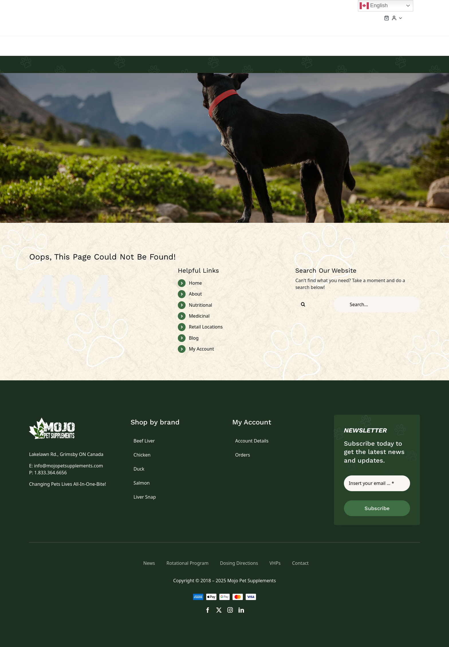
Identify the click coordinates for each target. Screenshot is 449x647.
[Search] (303, 304)
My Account (201, 349)
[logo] (58, 420)
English (374, 5)
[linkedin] (241, 610)
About (195, 294)
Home (195, 283)
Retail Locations (206, 327)
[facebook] (207, 610)
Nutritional (200, 305)
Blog (194, 338)
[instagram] (230, 610)
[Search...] (377, 304)
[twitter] (219, 610)
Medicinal (199, 316)
